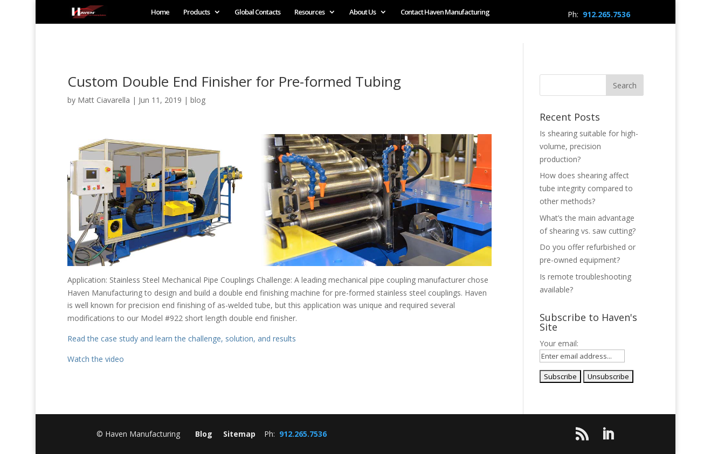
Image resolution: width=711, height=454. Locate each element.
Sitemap (239, 434)
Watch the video (95, 359)
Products (196, 12)
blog (197, 100)
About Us (362, 12)
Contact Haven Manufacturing (445, 12)
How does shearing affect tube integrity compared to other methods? (586, 188)
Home (160, 12)
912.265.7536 (606, 14)
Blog (203, 434)
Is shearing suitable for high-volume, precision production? (589, 146)
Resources (309, 12)
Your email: (559, 343)
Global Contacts (257, 12)
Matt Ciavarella (104, 100)
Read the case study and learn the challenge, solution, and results (181, 338)
